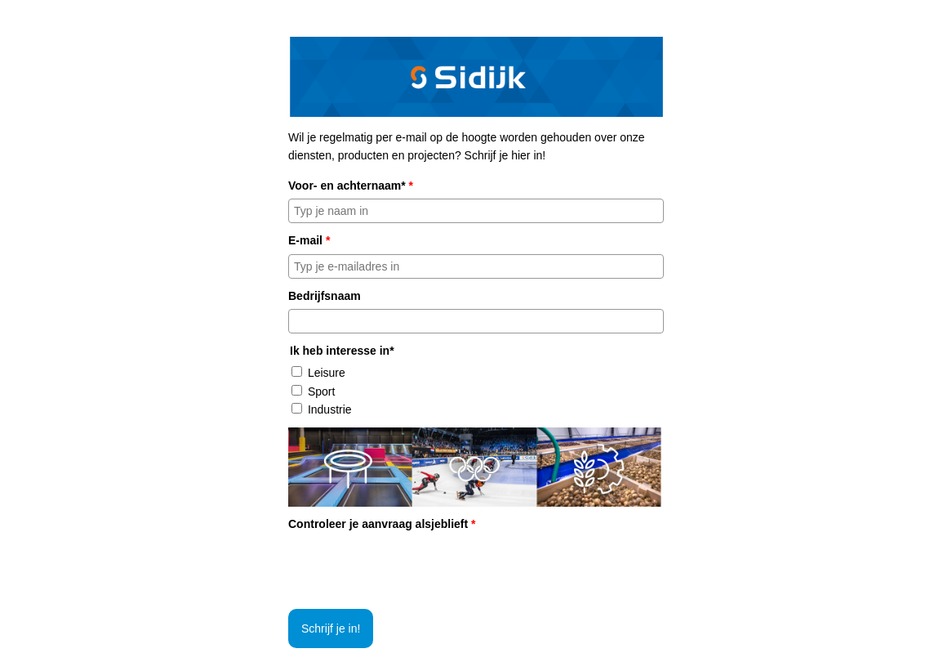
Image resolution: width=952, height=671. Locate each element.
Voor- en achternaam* (350, 185)
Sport (321, 391)
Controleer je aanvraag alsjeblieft (382, 523)
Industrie (330, 409)
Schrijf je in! (330, 628)
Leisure (326, 372)
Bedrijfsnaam (324, 295)
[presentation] (412, 569)
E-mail (309, 240)
